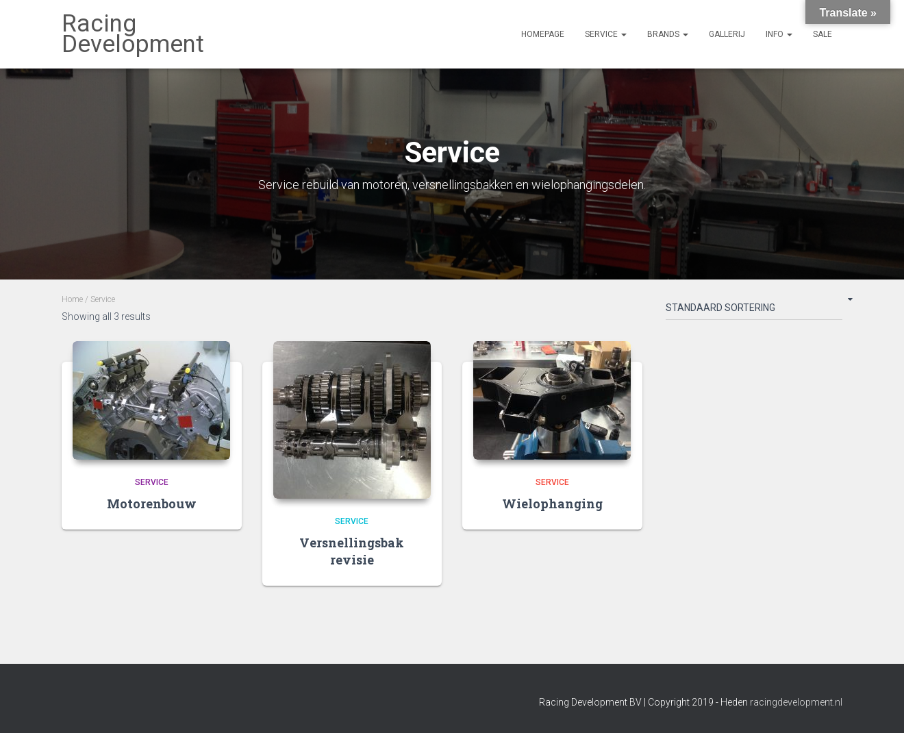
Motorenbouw (152, 503)
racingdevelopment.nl (796, 702)
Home (72, 299)
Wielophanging (552, 503)
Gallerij (727, 34)
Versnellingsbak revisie (351, 551)
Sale (822, 34)
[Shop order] (754, 310)
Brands (667, 34)
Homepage (542, 34)
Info (779, 34)
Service (606, 34)
